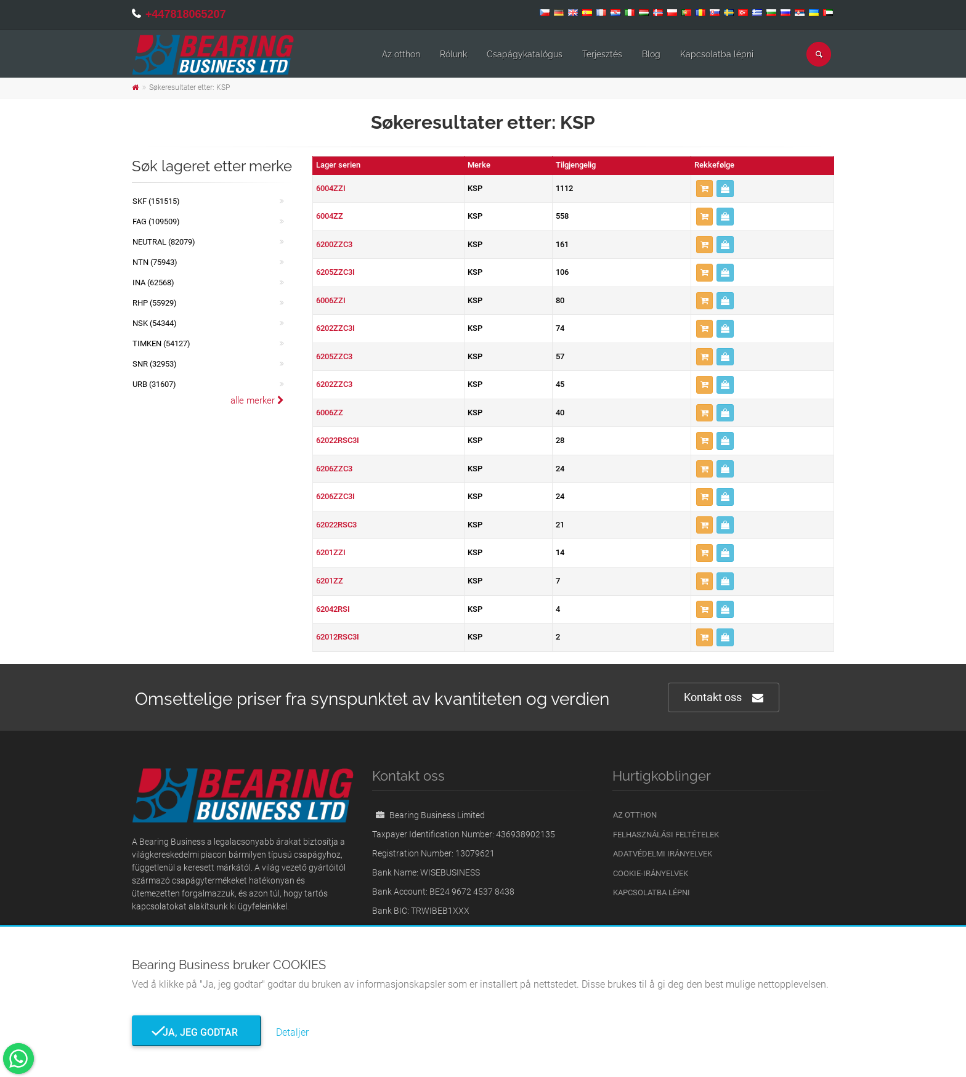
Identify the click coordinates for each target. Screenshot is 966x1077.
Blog (651, 54)
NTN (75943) (154, 262)
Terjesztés (602, 54)
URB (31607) (154, 384)
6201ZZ (329, 580)
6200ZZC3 (334, 244)
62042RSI (333, 609)
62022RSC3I (337, 440)
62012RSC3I (337, 636)
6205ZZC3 (334, 356)
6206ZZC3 (334, 468)
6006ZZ (329, 412)
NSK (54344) (154, 323)
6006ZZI (331, 300)
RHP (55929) (154, 302)
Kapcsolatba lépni (716, 54)
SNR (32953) (154, 363)
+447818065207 (185, 14)
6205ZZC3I (335, 272)
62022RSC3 (336, 524)
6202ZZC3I (335, 328)
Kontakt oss (723, 697)
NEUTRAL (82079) (163, 241)
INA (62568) (153, 282)
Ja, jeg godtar (196, 1032)
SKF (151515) (156, 201)
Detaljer (292, 1032)
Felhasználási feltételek (666, 834)
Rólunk (453, 54)
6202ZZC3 (334, 384)
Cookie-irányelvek (650, 873)
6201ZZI (331, 552)
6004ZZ (329, 216)
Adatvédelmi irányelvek (662, 853)
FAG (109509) (156, 221)
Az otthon (401, 54)
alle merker (257, 400)
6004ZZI (331, 188)
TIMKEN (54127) (161, 343)
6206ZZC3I (335, 496)
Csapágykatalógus (524, 54)
